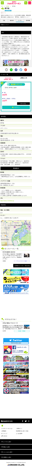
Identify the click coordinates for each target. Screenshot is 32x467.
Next (30, 256)
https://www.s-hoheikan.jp (7, 200)
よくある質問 (19, 433)
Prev (1, 256)
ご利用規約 (3, 431)
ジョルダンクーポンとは (6, 428)
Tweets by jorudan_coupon (16, 342)
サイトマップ (4, 433)
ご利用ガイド (19, 428)
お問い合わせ (4, 436)
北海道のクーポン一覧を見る (22, 265)
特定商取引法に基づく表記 (22, 431)
